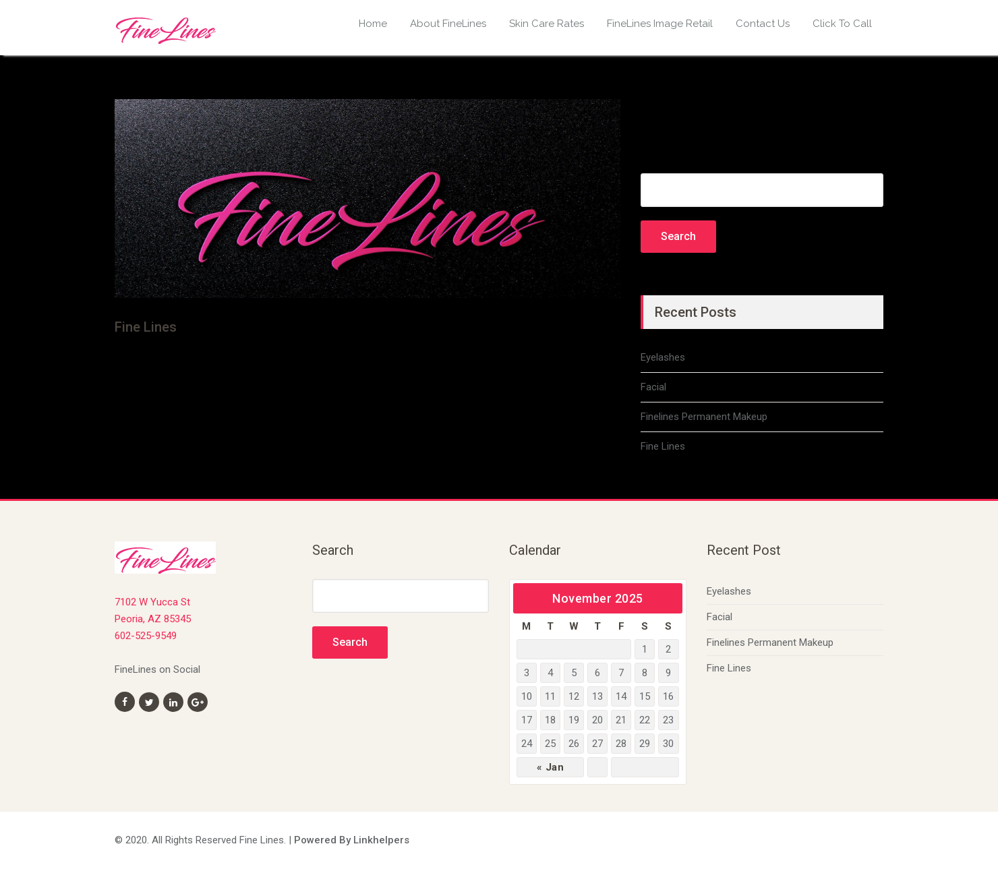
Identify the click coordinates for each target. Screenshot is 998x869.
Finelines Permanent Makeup (704, 417)
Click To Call (842, 24)
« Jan (550, 767)
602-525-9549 (146, 636)
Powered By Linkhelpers (351, 840)
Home (373, 24)
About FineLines (448, 24)
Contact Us (763, 24)
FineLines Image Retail (660, 24)
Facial (653, 387)
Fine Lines (663, 446)
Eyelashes (663, 357)
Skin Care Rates (546, 24)
